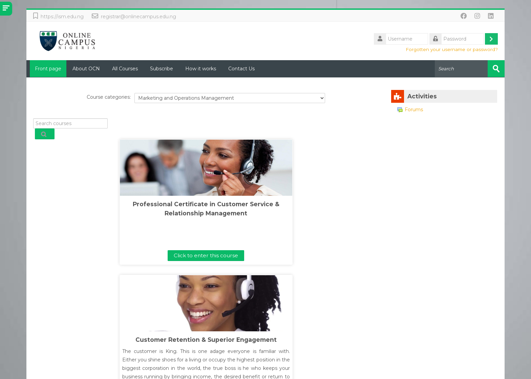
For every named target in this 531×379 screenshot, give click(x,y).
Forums (410, 109)
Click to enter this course (129, 255)
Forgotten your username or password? (452, 49)
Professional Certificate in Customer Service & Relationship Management (128, 213)
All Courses (125, 69)
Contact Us (241, 69)
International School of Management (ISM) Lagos (260, 373)
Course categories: (109, 97)
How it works (200, 69)
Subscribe (161, 69)
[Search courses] (70, 123)
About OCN (86, 69)
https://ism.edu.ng (62, 17)
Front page (46, 69)
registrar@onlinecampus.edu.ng (138, 17)
